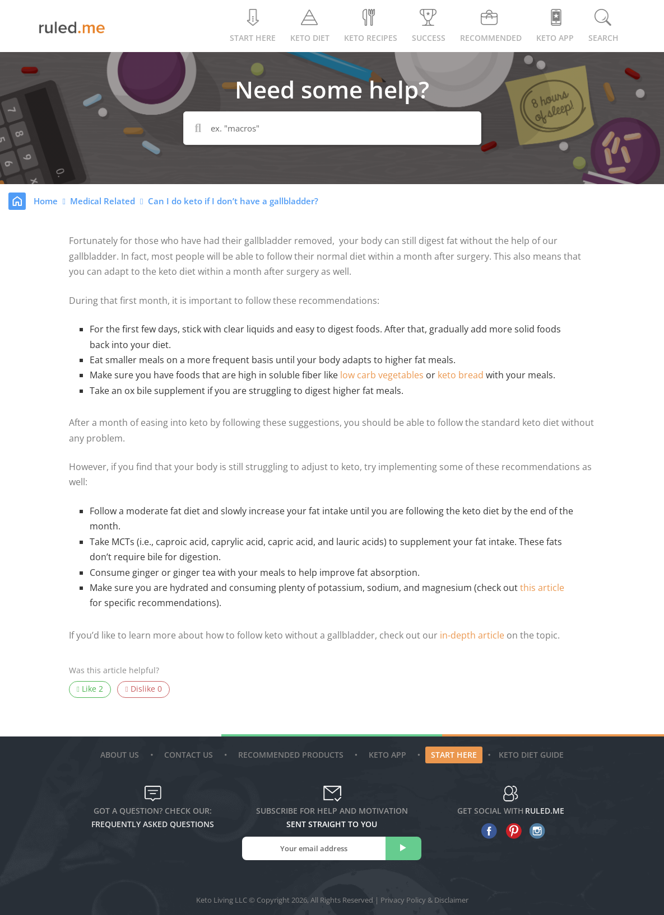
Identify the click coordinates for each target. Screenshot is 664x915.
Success (428, 26)
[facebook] (487, 831)
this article (542, 587)
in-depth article (472, 635)
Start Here (253, 26)
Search (603, 26)
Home (47, 201)
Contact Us (190, 754)
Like (90, 689)
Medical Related (103, 201)
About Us (121, 754)
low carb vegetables (383, 375)
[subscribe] (403, 848)
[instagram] (535, 831)
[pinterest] (511, 831)
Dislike (144, 689)
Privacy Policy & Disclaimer (424, 900)
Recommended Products (292, 754)
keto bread (461, 375)
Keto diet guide (531, 754)
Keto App (389, 754)
